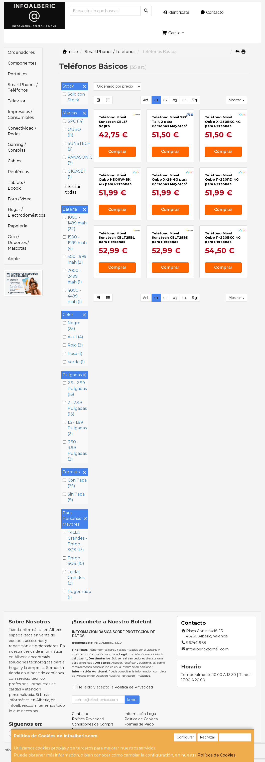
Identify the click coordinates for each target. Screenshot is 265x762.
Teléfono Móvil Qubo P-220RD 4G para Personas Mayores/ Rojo (222, 253)
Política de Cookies (216, 755)
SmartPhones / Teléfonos (23, 87)
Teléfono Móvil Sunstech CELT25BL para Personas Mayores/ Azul (117, 347)
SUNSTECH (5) (75, 146)
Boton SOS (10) (73, 561)
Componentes (22, 63)
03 (175, 100)
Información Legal (140, 713)
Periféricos (18, 171)
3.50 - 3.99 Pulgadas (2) (75, 451)
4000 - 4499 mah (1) (72, 296)
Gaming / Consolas (17, 147)
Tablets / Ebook (16, 185)
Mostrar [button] (236, 100)
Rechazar (207, 737)
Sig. (195, 100)
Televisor (17, 101)
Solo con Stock (74, 97)
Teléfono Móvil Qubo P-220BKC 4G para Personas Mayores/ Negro (223, 347)
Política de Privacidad (135, 675)
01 (156, 100)
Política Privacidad (88, 719)
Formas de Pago (139, 724)
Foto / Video (20, 199)
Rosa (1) (72, 353)
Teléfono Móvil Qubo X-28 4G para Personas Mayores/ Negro (169, 253)
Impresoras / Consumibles (21, 114)
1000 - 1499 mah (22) (75, 223)
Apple (14, 258)
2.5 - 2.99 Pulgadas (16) (75, 388)
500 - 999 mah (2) (74, 259)
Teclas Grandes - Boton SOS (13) (75, 541)
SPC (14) (73, 121)
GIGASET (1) (74, 174)
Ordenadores (21, 52)
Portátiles (17, 74)
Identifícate (175, 12)
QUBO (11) (72, 132)
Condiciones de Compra (92, 724)
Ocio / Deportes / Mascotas (18, 242)
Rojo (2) (73, 345)
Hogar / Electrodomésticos (25, 212)
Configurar (185, 737)
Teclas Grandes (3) (73, 577)
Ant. (146, 100)
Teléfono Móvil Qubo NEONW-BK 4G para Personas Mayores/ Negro (115, 253)
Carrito (173, 33)
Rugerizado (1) (75, 594)
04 (184, 100)
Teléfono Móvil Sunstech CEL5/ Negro (113, 157)
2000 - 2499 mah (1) (72, 276)
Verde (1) (74, 361)
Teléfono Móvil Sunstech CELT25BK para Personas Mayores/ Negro (170, 347)
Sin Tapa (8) (74, 497)
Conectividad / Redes (22, 131)
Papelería (17, 226)
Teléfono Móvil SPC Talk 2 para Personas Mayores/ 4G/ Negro (169, 159)
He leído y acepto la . (115, 687)
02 (165, 100)
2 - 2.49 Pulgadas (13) (75, 408)
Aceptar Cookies (235, 737)
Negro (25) (71, 325)
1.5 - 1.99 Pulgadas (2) (75, 428)
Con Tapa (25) (75, 483)
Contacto (212, 12)
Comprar (117, 187)
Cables (14, 161)
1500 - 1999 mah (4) (75, 243)
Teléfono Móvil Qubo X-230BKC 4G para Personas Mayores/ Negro (223, 159)
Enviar (132, 699)
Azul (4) (73, 336)
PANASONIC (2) (75, 160)
